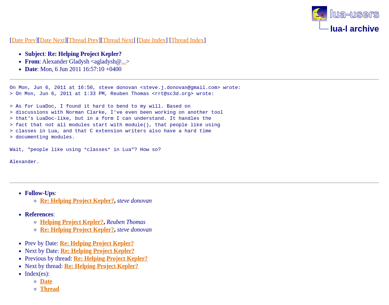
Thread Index (187, 40)
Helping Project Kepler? (72, 222)
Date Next (52, 40)
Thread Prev (84, 40)
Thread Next (118, 40)
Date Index (152, 40)
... (124, 61)
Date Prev (24, 40)
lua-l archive (354, 28)
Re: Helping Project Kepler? (77, 200)
